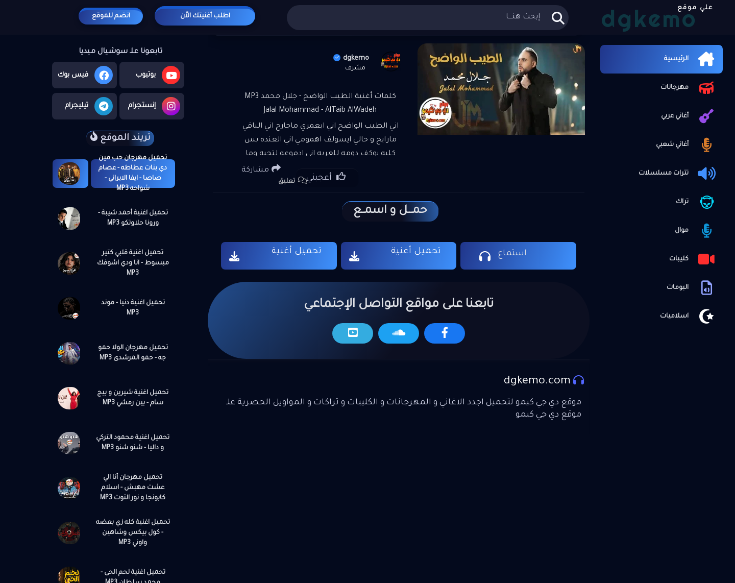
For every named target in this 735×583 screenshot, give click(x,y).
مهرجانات (689, 88)
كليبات (693, 259)
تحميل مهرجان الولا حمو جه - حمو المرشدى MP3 (133, 353)
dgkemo (351, 58)
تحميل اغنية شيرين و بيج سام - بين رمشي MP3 (132, 398)
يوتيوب (158, 75)
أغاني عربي (689, 116)
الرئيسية (691, 59)
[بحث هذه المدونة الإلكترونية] (427, 17)
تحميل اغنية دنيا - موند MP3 (133, 308)
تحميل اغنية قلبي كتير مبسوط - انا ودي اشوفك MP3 (133, 263)
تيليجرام (89, 106)
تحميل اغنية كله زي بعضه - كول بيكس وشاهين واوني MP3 (133, 533)
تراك (697, 202)
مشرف (355, 68)
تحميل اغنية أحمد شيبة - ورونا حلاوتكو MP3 (133, 218)
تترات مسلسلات (678, 173)
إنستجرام (154, 106)
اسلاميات (689, 316)
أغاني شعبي (687, 145)
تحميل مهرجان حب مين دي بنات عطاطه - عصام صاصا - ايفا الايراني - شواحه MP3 (133, 173)
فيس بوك (85, 75)
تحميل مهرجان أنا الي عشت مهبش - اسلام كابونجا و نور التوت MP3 (132, 488)
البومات (692, 288)
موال (696, 231)
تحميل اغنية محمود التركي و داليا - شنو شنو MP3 (132, 443)
